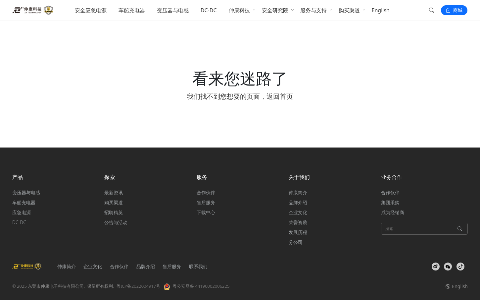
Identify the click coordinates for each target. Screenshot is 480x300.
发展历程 (298, 232)
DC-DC (209, 10)
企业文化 (298, 212)
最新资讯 (113, 192)
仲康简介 (298, 192)
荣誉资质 (298, 222)
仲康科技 (239, 10)
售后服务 (206, 202)
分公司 (296, 242)
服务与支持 (313, 10)
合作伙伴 (206, 192)
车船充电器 (132, 10)
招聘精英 (113, 212)
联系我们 (198, 266)
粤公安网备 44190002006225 (200, 286)
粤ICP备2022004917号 (138, 286)
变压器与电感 (173, 10)
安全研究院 (275, 10)
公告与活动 (115, 222)
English (381, 10)
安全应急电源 (91, 10)
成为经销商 (392, 212)
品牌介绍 (298, 202)
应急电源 (21, 212)
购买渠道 (349, 10)
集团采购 (390, 202)
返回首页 (279, 96)
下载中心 (206, 212)
